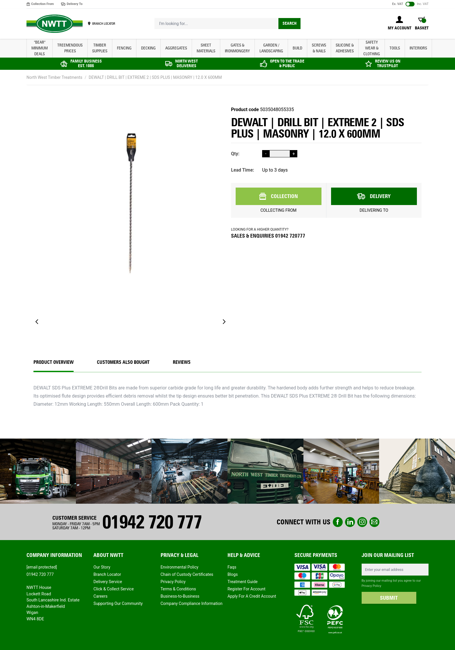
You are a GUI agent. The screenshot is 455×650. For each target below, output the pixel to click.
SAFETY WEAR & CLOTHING (371, 48)
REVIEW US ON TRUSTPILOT (387, 63)
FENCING (124, 48)
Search (289, 23)
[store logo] (54, 24)
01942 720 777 (152, 521)
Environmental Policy (179, 567)
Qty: (235, 153)
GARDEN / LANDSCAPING (271, 48)
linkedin (350, 522)
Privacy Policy (173, 581)
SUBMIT (389, 598)
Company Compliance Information (192, 603)
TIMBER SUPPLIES (99, 48)
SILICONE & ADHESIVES (345, 48)
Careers (100, 596)
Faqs (232, 567)
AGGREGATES (176, 48)
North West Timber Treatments (54, 77)
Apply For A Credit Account (252, 596)
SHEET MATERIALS (206, 48)
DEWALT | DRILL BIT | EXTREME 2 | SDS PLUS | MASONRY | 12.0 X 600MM (155, 77)
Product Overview (53, 362)
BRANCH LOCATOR (103, 24)
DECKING (148, 48)
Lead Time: (242, 170)
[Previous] (36, 321)
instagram (362, 522)
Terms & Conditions (178, 589)
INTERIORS (418, 48)
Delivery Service (107, 581)
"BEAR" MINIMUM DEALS (39, 48)
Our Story (101, 567)
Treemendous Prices (70, 48)
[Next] (224, 321)
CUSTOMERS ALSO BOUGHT (123, 362)
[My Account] (399, 23)
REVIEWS (182, 362)
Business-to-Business (180, 596)
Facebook (338, 522)
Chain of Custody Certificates (187, 574)
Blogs (233, 574)
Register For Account (246, 589)
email (374, 522)
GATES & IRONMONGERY (237, 48)
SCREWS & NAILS (319, 48)
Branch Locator (107, 574)
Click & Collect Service (113, 589)
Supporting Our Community (118, 603)
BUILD (297, 48)
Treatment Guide (243, 581)
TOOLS (395, 48)
